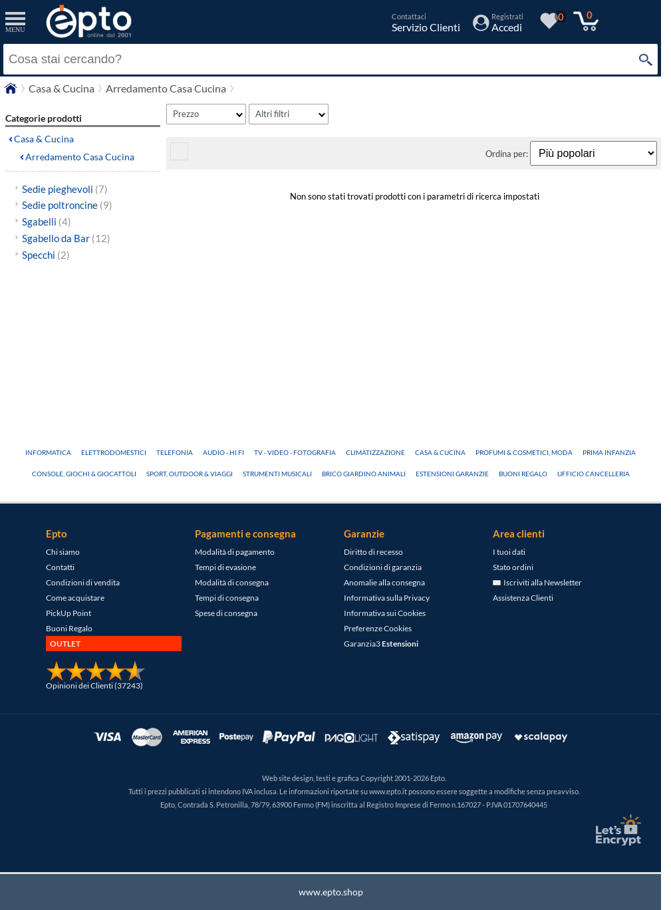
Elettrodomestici (113, 452)
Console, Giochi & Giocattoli (84, 474)
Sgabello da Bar (66, 238)
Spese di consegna (226, 613)
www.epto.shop (331, 891)
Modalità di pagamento (235, 551)
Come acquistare (75, 597)
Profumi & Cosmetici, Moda (524, 452)
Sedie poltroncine (67, 205)
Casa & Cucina (44, 138)
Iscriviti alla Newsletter (537, 582)
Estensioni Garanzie (452, 474)
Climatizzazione (375, 452)
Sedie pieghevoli (65, 189)
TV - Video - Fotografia (295, 452)
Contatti (60, 567)
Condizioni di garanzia (383, 567)
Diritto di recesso (373, 551)
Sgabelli (46, 222)
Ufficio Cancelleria (593, 474)
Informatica (48, 452)
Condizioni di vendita (83, 582)
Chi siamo (63, 551)
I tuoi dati (509, 551)
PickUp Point (68, 613)
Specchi (46, 255)
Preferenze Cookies (378, 628)
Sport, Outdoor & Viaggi (189, 474)
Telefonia (174, 452)
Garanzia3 (381, 643)
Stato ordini (513, 567)
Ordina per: (507, 153)
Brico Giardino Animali (364, 474)
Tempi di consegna (227, 597)
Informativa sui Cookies (385, 613)
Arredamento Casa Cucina (79, 156)
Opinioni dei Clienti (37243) (94, 685)
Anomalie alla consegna (384, 582)
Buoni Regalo (523, 474)
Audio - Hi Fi (223, 452)
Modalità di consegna (232, 582)
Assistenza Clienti (523, 597)
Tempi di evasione (225, 567)
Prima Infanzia (609, 452)
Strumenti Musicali (277, 474)
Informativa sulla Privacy (387, 597)
